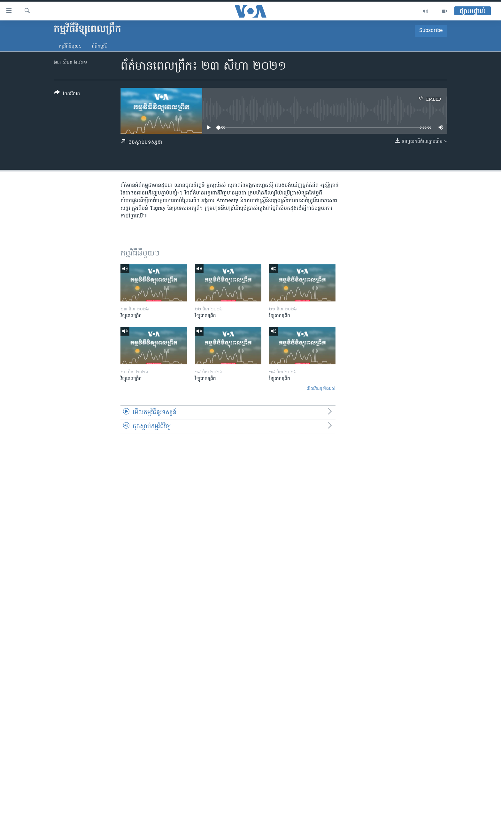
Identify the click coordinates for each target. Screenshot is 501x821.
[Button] (67, 94)
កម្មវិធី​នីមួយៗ (70, 46)
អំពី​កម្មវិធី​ (99, 46)
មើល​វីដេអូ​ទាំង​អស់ (320, 389)
